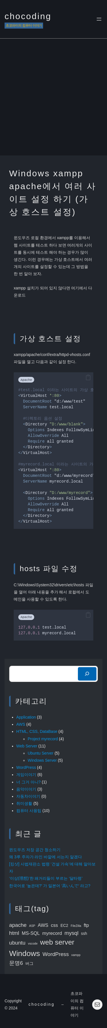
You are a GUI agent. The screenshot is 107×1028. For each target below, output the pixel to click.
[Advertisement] (53, 99)
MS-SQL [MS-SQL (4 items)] (31, 933)
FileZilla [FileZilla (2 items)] (76, 925)
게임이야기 (26, 774)
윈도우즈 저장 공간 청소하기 (34, 849)
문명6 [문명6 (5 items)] (16, 963)
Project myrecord (43, 739)
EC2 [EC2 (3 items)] (64, 925)
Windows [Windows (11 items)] (24, 953)
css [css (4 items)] (54, 925)
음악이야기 (26, 789)
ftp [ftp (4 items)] (86, 925)
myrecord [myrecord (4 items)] (52, 933)
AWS (20, 724)
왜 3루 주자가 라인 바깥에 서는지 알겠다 (45, 857)
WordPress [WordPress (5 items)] (56, 954)
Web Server (26, 746)
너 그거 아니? (28, 782)
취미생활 (24, 803)
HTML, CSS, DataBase (36, 731)
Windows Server (42, 760)
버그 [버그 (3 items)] (29, 963)
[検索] (87, 674)
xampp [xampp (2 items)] (75, 955)
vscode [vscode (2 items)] (33, 943)
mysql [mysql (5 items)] (71, 933)
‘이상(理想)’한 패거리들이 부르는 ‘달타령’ (45, 878)
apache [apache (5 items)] (18, 925)
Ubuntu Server (40, 753)
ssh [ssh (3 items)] (84, 933)
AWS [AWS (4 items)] (43, 925)
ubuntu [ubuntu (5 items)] (17, 943)
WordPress (26, 767)
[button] (88, 377)
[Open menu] (99, 19)
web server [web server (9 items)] (57, 942)
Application (26, 717)
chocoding (28, 16)
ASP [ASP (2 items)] (32, 925)
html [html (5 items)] (14, 933)
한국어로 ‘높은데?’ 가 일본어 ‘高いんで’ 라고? (49, 885)
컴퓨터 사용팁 (28, 810)
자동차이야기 (28, 796)
